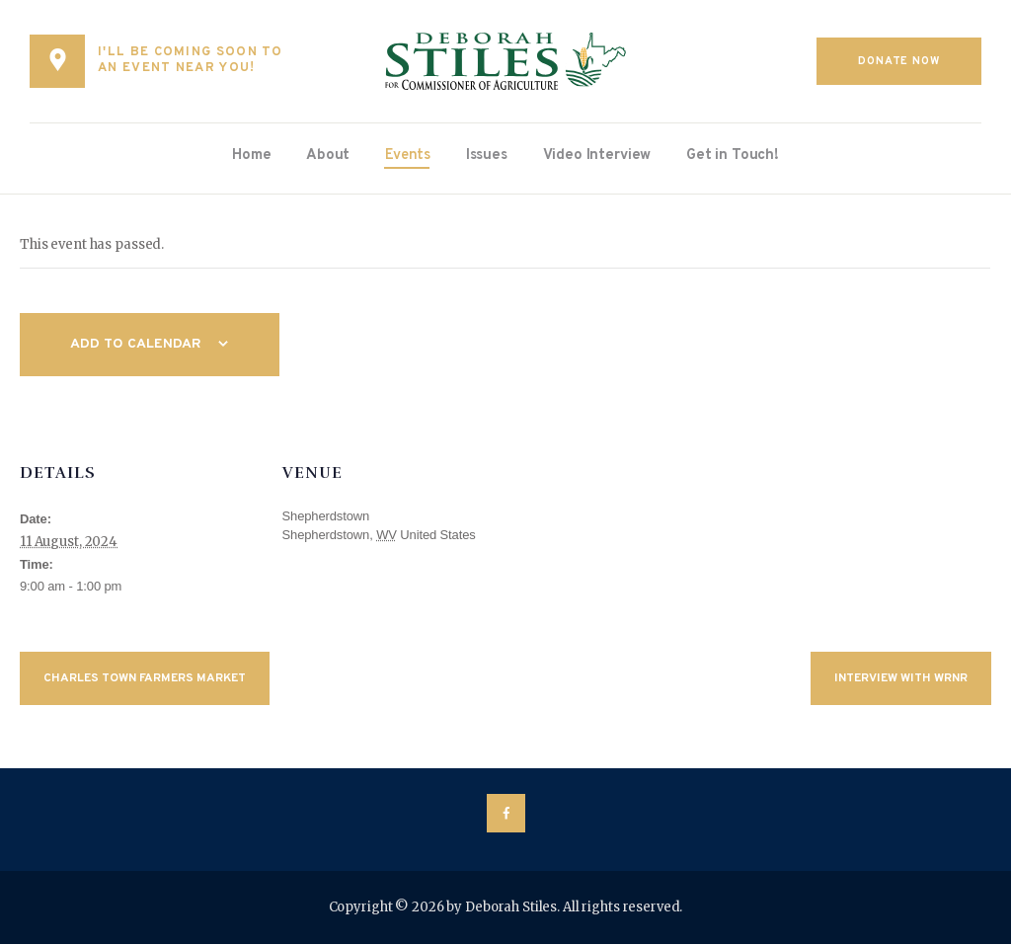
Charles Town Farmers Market (144, 679)
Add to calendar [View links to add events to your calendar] (138, 345)
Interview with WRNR (901, 679)
